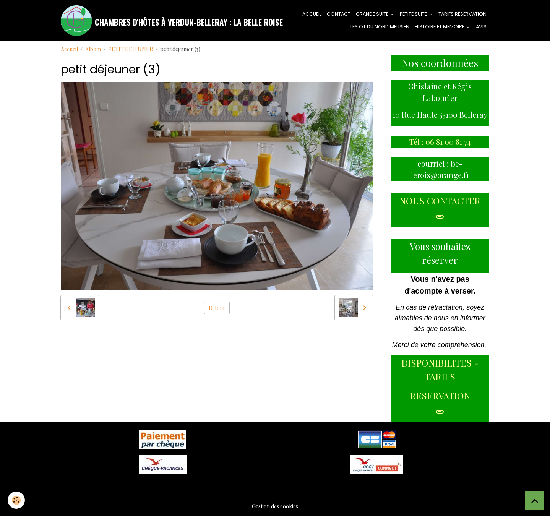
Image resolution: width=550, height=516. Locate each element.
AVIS (481, 26)
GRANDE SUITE (372, 14)
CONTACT (338, 14)
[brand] (156, 20)
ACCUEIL (311, 14)
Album (93, 49)
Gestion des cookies (275, 506)
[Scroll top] (534, 500)
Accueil (69, 49)
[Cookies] (16, 500)
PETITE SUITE (414, 14)
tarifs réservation (462, 14)
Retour (217, 308)
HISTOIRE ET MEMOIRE (440, 26)
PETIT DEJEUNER (130, 49)
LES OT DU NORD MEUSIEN (379, 26)
